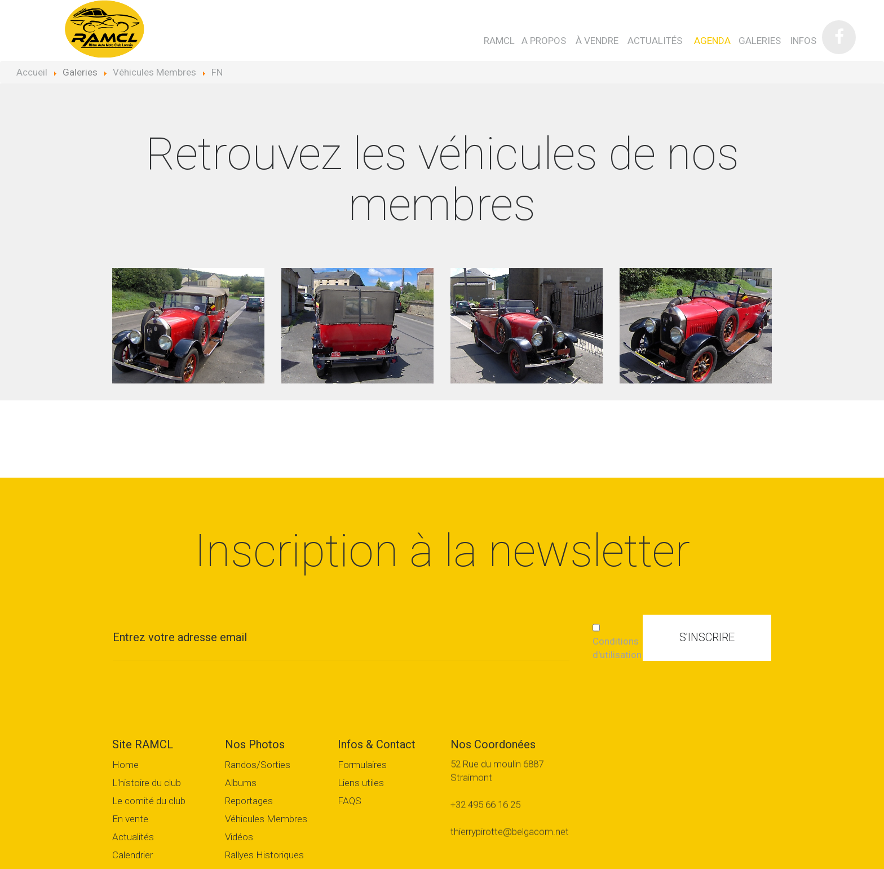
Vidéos (239, 837)
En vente (130, 819)
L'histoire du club (146, 783)
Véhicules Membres (266, 819)
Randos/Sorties (257, 765)
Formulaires (362, 765)
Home (125, 765)
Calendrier (132, 855)
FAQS (349, 801)
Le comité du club (148, 801)
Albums (241, 783)
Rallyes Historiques (264, 855)
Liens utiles (361, 783)
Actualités (133, 837)
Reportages (249, 801)
